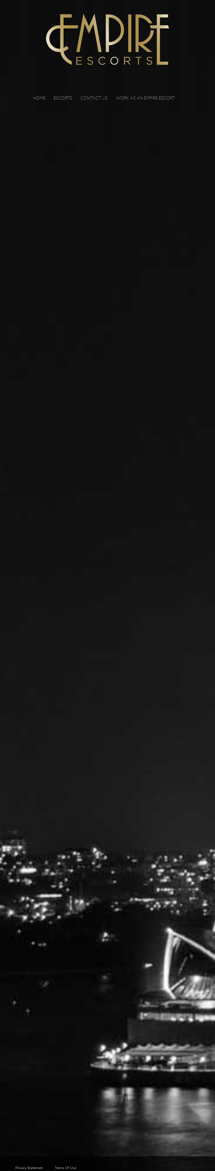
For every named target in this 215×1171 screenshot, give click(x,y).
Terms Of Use (65, 1168)
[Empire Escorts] (107, 39)
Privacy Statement (29, 1168)
